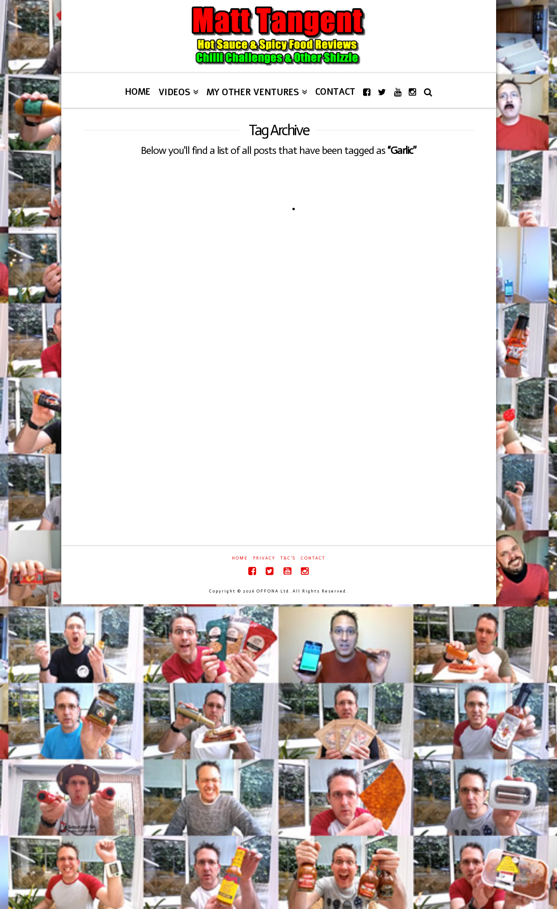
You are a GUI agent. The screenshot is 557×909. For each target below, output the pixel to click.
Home (240, 558)
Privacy (264, 558)
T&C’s (288, 558)
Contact (313, 558)
